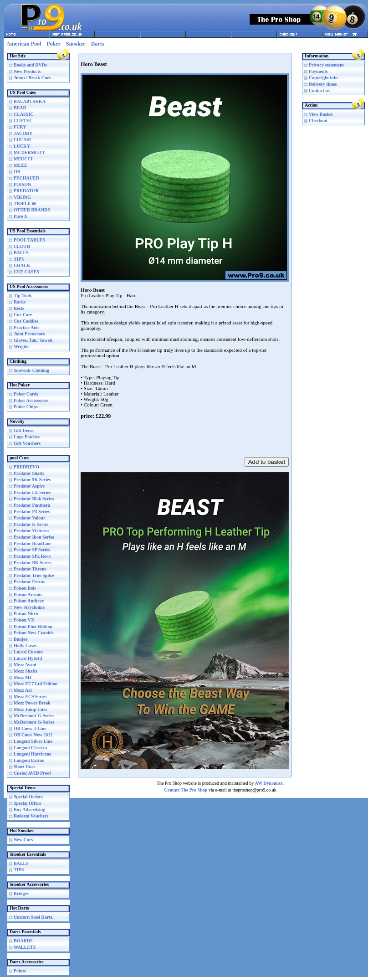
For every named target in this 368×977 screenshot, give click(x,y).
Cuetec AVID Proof (32, 773)
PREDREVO (26, 466)
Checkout (318, 120)
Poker (53, 44)
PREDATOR (26, 190)
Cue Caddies (26, 321)
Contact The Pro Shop (185, 789)
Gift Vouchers (27, 443)
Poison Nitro (26, 613)
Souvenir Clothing (31, 370)
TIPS (19, 259)
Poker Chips (26, 406)
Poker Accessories (31, 400)
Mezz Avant (25, 664)
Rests (19, 308)
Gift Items (24, 430)
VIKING (22, 197)
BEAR (20, 107)
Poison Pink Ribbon (33, 626)
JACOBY (23, 133)
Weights (21, 346)
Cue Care (23, 314)
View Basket (321, 114)
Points (20, 970)
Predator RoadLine (32, 543)
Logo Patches (27, 436)
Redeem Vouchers (31, 815)
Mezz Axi (23, 690)
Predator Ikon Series (34, 537)
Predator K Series (31, 524)
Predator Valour (29, 517)
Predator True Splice (34, 575)
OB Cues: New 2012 (33, 734)
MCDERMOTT (29, 152)
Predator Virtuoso (31, 530)
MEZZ (20, 165)
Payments (318, 71)
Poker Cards (26, 393)
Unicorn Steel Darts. (33, 917)
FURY (20, 126)
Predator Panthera (32, 505)
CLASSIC (23, 114)
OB (17, 171)
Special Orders (28, 796)
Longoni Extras (29, 760)
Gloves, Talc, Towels (33, 340)
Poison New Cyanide (34, 632)
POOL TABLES (29, 239)
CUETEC (23, 120)
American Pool (23, 44)
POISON (22, 184)
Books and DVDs (30, 64)
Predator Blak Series (34, 498)
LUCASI (22, 139)
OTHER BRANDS (32, 209)
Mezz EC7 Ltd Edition (35, 683)
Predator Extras (29, 581)
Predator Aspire (29, 485)
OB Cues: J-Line (30, 728)
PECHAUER (26, 177)
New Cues (23, 839)
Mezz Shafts (25, 671)
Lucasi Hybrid (28, 658)
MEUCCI (23, 158)
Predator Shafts (29, 473)
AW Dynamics (269, 783)
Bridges (21, 893)
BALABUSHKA (30, 101)
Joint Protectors (29, 333)
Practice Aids (26, 327)
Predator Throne (30, 568)
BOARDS (23, 940)
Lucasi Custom (28, 651)
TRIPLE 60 (25, 203)
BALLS (21, 252)
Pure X (20, 216)
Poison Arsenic (28, 594)
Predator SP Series (32, 549)
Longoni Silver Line (33, 741)
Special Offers (27, 803)
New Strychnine (29, 607)
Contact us (319, 90)
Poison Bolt (25, 588)
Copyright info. (324, 77)
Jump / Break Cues (32, 77)
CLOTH (22, 246)
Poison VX (24, 619)
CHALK (22, 265)
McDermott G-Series (34, 715)
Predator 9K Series (32, 479)
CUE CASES (26, 271)
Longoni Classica (30, 747)
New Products (27, 71)
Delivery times (323, 84)
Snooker (76, 44)
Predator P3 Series (32, 511)
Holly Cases (25, 645)
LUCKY (22, 146)
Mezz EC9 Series (30, 696)
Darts (97, 44)
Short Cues (25, 766)
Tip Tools (23, 295)
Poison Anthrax (29, 600)
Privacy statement (326, 64)
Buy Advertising (29, 809)
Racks (20, 301)
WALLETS (25, 947)
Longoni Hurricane (32, 753)
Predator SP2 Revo (32, 556)
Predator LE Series (32, 492)
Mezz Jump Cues (30, 709)
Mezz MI (22, 677)
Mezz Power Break (32, 702)
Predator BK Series (32, 562)
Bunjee (20, 639)
